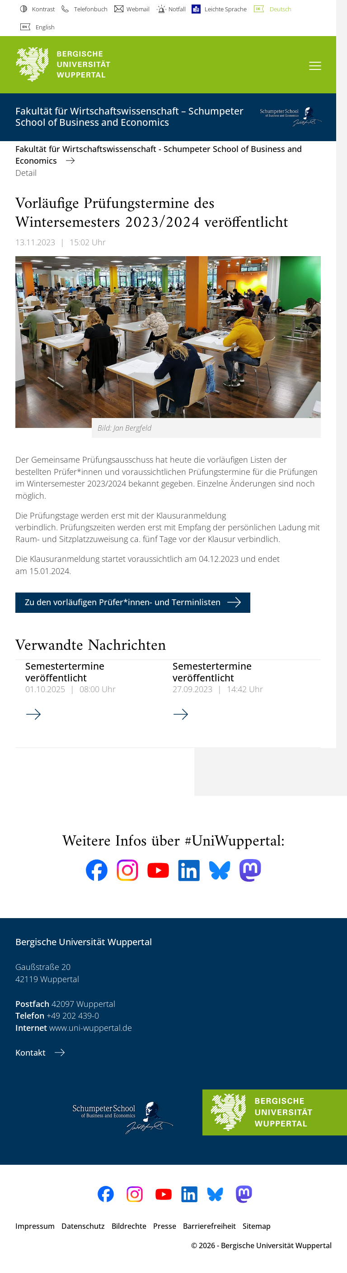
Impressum (35, 1226)
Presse (164, 1226)
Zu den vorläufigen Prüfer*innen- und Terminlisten (122, 602)
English (45, 27)
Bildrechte (129, 1226)
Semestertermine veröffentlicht (64, 671)
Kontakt (31, 1052)
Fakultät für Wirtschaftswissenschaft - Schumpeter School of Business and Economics (158, 154)
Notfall (177, 9)
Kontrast (43, 9)
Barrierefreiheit (209, 1226)
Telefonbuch (91, 9)
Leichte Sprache (226, 9)
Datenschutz (83, 1226)
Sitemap (257, 1226)
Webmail (138, 9)
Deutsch (280, 9)
